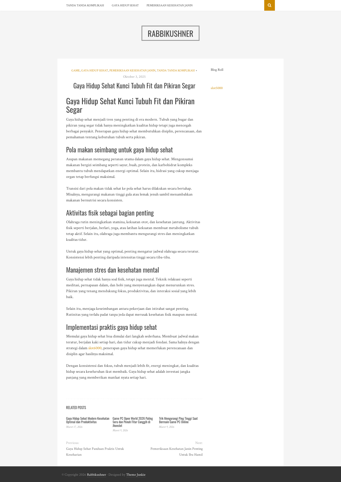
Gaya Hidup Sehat (125, 5)
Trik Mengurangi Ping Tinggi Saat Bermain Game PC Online (178, 420)
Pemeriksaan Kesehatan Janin (170, 5)
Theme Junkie (135, 474)
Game (75, 70)
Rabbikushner (96, 474)
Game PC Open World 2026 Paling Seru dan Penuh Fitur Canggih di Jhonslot (133, 422)
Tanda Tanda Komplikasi (85, 5)
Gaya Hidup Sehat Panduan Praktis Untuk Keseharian (95, 452)
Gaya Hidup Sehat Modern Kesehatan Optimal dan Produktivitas (87, 420)
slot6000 (95, 348)
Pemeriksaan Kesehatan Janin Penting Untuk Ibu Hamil (176, 452)
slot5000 (217, 88)
